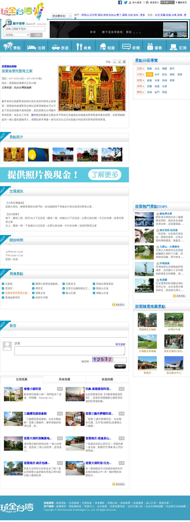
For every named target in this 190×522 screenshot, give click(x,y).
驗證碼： (86, 363)
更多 (142, 15)
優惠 (154, 45)
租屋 (107, 45)
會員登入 (154, 2)
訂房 (178, 45)
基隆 (149, 68)
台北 (157, 15)
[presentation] (21, 381)
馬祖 (164, 92)
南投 (172, 74)
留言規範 (120, 344)
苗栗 (149, 74)
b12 (115, 62)
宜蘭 (162, 15)
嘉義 (149, 80)
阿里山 (85, 15)
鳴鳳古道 (40, 293)
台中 (157, 74)
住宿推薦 (74, 504)
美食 (83, 45)
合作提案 (102, 508)
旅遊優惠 (138, 504)
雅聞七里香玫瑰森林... (47, 283)
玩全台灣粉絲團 (154, 508)
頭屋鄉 (12, 66)
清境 (105, 15)
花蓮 (168, 15)
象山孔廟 (71, 293)
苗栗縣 (5, 66)
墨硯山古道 (102, 288)
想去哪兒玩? (59, 15)
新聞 (130, 45)
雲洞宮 (9, 288)
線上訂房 (151, 504)
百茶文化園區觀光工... (78, 288)
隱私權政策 (75, 508)
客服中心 (89, 508)
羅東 (124, 15)
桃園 (164, 68)
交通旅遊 (87, 504)
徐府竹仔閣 (41, 297)
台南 (157, 80)
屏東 (172, 80)
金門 (157, 92)
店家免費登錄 (117, 508)
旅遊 (59, 45)
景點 (12, 45)
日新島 (9, 283)
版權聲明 (61, 508)
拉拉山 (112, 15)
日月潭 (93, 15)
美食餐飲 (100, 504)
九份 (130, 15)
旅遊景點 (61, 504)
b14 (124, 62)
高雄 (164, 80)
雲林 (179, 74)
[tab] (21, 381)
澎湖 (179, 15)
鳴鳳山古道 (102, 293)
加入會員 (136, 2)
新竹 (172, 68)
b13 (120, 62)
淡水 (135, 15)
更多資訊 (120, 304)
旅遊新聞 (125, 504)
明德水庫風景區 (104, 283)
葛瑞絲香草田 (12, 297)
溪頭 (100, 15)
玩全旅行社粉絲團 (176, 508)
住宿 (36, 45)
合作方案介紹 (135, 508)
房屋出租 (112, 504)
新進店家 (164, 504)
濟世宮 (39, 288)
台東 (174, 15)
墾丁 (119, 15)
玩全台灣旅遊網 (22, 11)
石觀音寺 (71, 283)
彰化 (164, 74)
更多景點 (181, 296)
